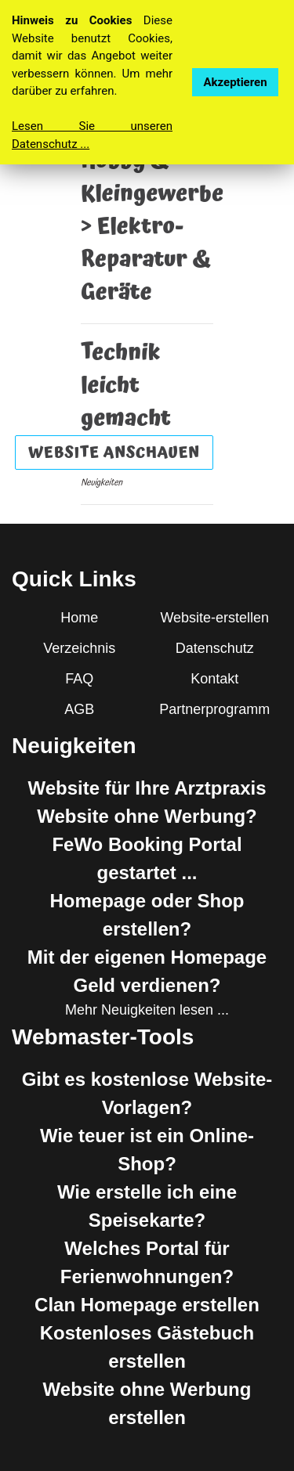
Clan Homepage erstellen (147, 1304)
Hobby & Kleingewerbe (152, 177)
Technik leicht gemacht (126, 386)
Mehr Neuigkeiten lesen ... (147, 1010)
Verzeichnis (79, 648)
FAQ (79, 679)
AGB (79, 709)
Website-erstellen (214, 618)
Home (79, 618)
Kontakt (214, 679)
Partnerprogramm (214, 709)
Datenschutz (215, 648)
